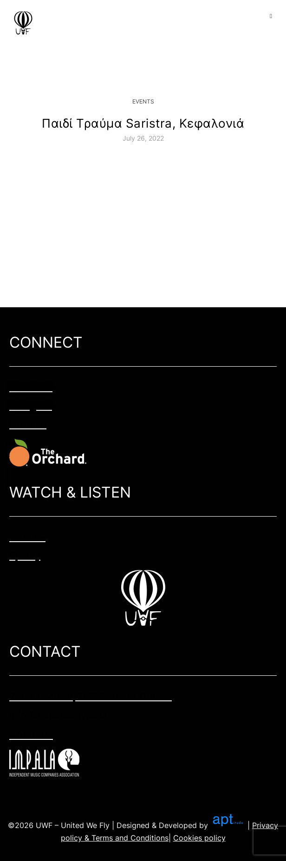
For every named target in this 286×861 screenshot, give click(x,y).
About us (31, 734)
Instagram (30, 406)
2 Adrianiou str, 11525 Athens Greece (90, 696)
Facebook (30, 387)
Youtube (27, 537)
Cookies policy (199, 837)
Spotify (24, 556)
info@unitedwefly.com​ (58, 715)
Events (143, 101)
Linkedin (27, 424)
